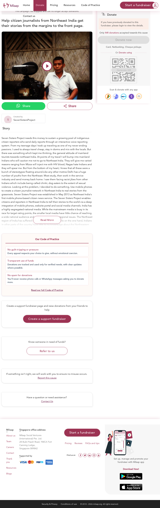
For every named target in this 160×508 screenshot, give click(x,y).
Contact (10, 453)
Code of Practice (90, 5)
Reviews (78, 443)
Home (26, 5)
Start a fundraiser (82, 432)
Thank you (9, 460)
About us (10, 435)
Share (23, 106)
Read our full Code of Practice (47, 290)
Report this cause (47, 377)
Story (6, 128)
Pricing (54, 5)
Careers (10, 447)
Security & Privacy (50, 504)
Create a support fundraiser (47, 319)
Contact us (29, 16)
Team (8, 441)
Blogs (9, 473)
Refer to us (47, 351)
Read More (47, 220)
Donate (40, 5)
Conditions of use (69, 504)
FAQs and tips (92, 443)
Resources (69, 5)
